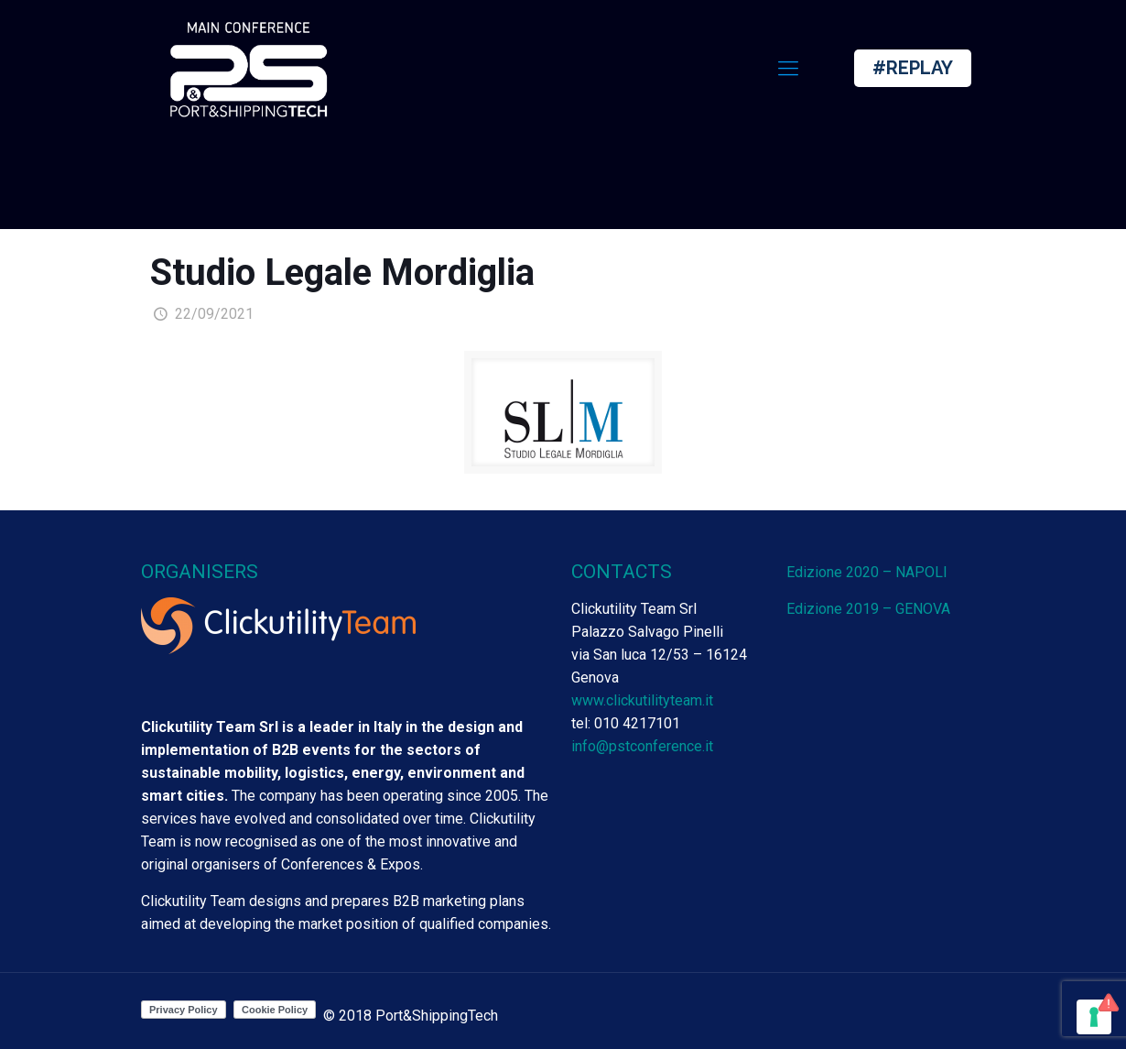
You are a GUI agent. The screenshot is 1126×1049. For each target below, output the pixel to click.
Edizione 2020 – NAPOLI (866, 572)
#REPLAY (912, 68)
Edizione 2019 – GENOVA (868, 608)
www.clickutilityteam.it (642, 700)
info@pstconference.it (642, 746)
